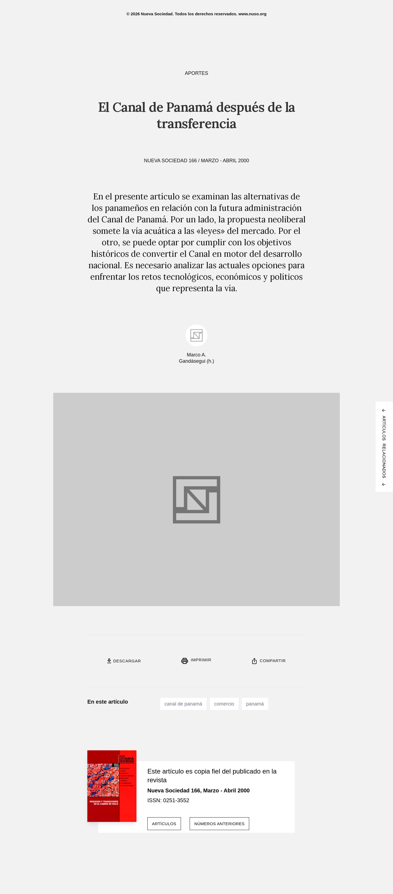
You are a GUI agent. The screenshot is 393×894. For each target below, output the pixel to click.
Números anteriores (219, 823)
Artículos (164, 823)
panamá (255, 704)
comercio (224, 704)
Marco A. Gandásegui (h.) (196, 358)
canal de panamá (183, 704)
